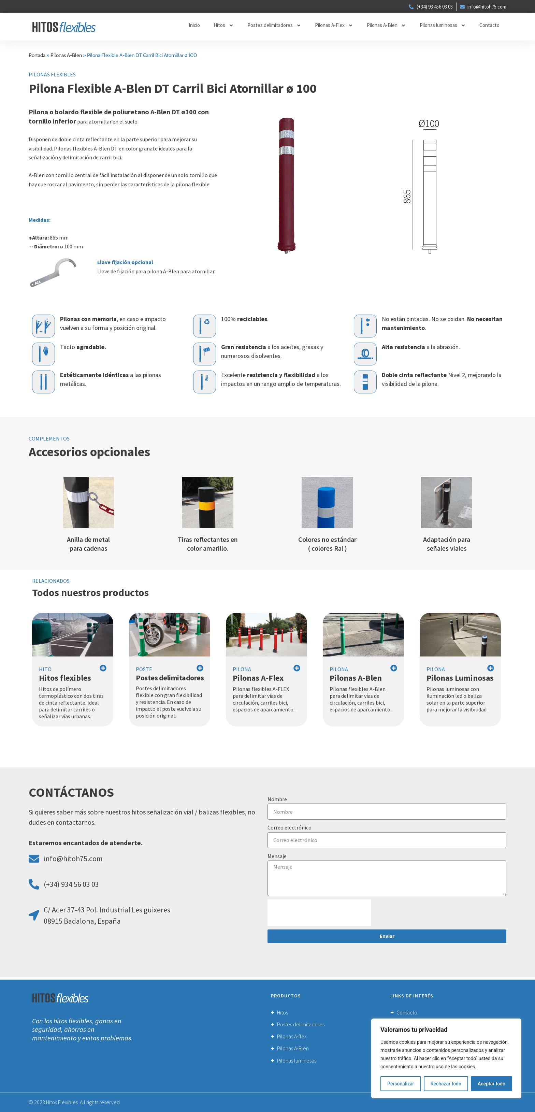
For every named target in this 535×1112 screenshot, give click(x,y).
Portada (37, 56)
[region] (446, 1058)
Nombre (277, 799)
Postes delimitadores (274, 26)
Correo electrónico (290, 828)
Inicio (194, 25)
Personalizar (400, 1083)
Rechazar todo (446, 1083)
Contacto (489, 25)
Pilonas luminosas (443, 26)
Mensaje (277, 856)
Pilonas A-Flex (334, 26)
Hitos (224, 26)
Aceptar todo (491, 1083)
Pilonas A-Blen (386, 26)
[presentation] (319, 913)
